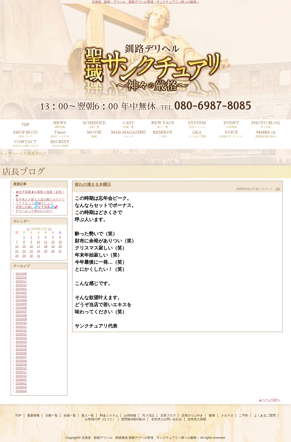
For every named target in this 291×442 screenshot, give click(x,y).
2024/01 (21, 289)
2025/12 (21, 376)
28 (16, 256)
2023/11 (21, 281)
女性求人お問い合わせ (166, 419)
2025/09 (21, 364)
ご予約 (243, 415)
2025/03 (21, 342)
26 (52, 251)
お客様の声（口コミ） (100, 419)
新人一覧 (88, 415)
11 (45, 242)
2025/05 (21, 349)
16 (31, 246)
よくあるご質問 (265, 415)
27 (60, 251)
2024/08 (21, 315)
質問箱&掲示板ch (133, 419)
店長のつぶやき (192, 415)
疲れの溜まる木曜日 (93, 184)
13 (60, 242)
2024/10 (21, 323)
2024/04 (21, 300)
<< (28, 229)
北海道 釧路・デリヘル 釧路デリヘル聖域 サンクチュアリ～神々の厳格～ (145, 2)
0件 (278, 189)
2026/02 (21, 383)
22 (24, 251)
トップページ (11, 153)
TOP (25, 125)
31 (38, 256)
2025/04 (21, 345)
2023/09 (21, 274)
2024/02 (21, 292)
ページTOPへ (271, 400)
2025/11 (21, 372)
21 (16, 251)
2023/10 (21, 277)
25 (45, 251)
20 (60, 246)
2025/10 (21, 368)
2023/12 (21, 285)
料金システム (109, 415)
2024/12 (21, 330)
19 (52, 246)
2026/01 (21, 379)
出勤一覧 (51, 415)
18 (45, 246)
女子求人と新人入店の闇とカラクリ (40, 199)
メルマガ (227, 415)
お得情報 (130, 415)
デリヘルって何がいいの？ (34, 211)
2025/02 (21, 338)
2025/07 (21, 357)
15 (24, 246)
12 (52, 242)
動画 (212, 415)
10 (38, 242)
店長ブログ (168, 415)
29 (24, 256)
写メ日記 (148, 415)
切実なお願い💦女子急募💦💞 (37, 207)
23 (31, 251)
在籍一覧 (70, 415)
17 (38, 246)
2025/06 (21, 353)
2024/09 (21, 319)
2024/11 (21, 326)
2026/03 (21, 387)
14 (16, 246)
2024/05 (21, 304)
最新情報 (33, 415)
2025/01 (21, 334)
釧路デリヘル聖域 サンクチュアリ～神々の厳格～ (164, 437)
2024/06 (21, 308)
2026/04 (21, 391)
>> (50, 229)
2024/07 (21, 311)
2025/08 (21, 361)
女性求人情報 (197, 419)
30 (31, 256)
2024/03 (21, 296)
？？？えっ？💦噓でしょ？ (34, 203)
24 (38, 251)
